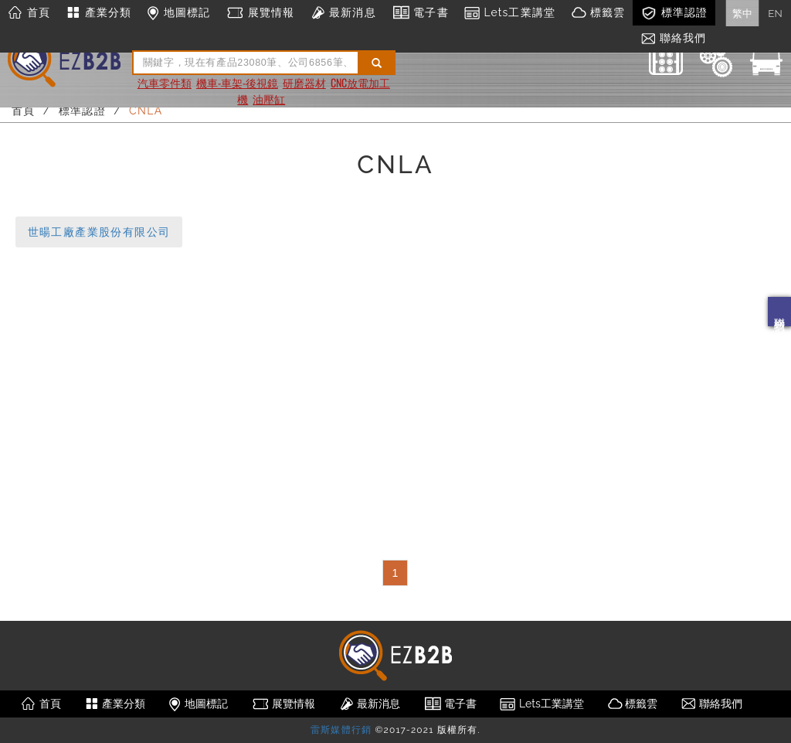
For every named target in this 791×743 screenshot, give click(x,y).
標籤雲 (598, 13)
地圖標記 (178, 13)
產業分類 (98, 13)
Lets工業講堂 (509, 13)
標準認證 (674, 13)
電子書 (420, 13)
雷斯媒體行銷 (341, 729)
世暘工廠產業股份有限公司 (99, 232)
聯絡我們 (779, 311)
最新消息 (342, 13)
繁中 (742, 13)
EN (775, 13)
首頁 (29, 13)
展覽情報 (260, 13)
